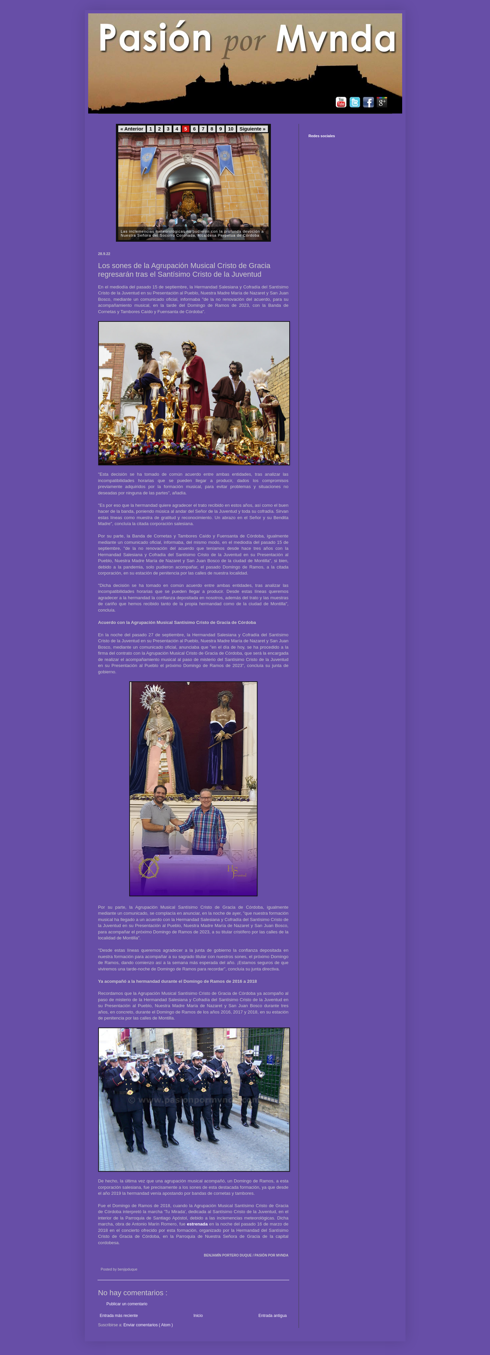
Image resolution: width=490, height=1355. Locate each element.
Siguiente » (252, 129)
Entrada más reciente (119, 1315)
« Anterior (132, 129)
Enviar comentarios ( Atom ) (148, 1325)
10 (230, 129)
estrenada (197, 1223)
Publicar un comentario (127, 1304)
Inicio (198, 1315)
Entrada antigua (273, 1315)
